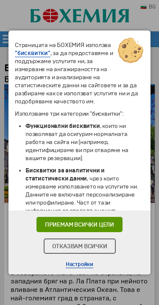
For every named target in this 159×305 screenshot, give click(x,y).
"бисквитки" (32, 53)
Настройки (79, 264)
